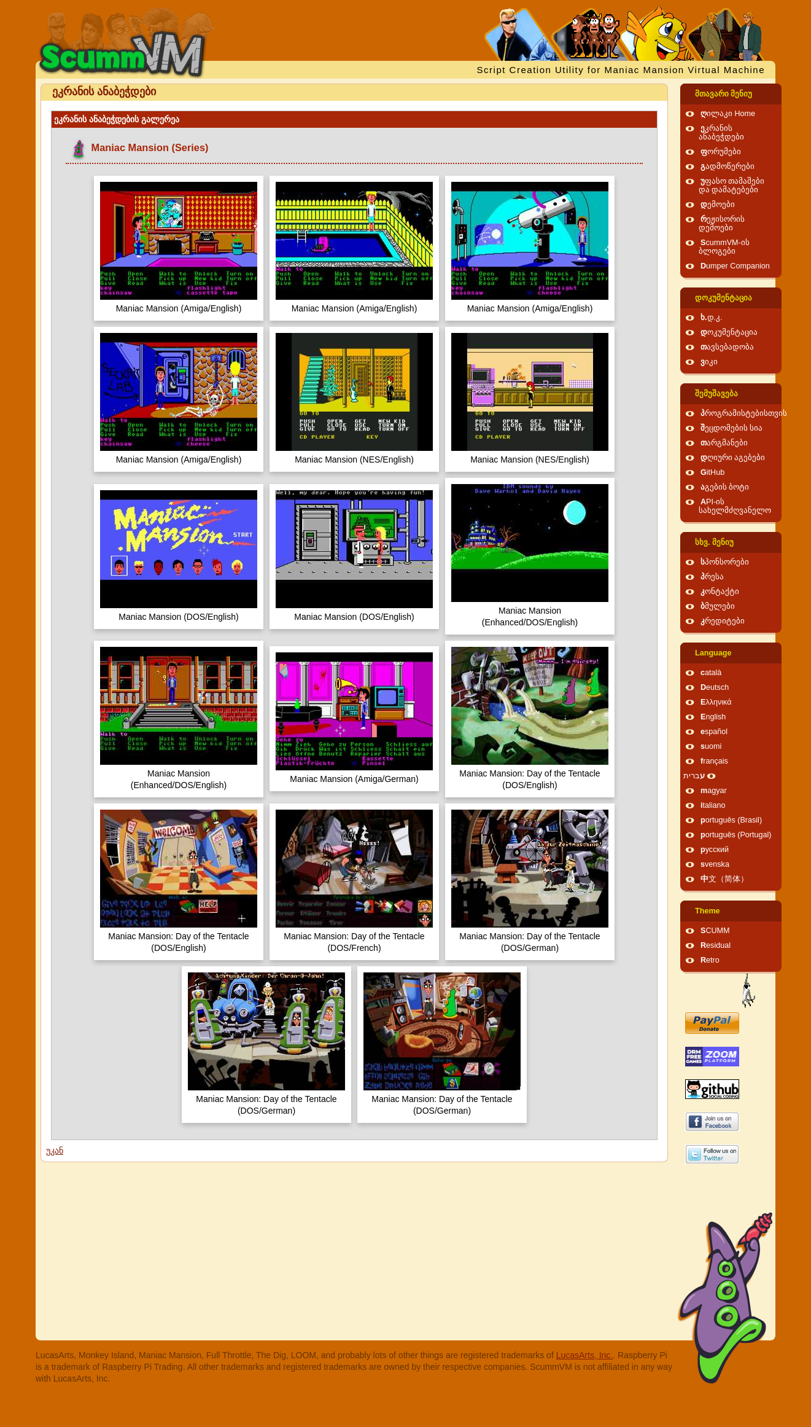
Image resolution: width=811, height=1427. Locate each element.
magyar (713, 790)
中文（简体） (724, 879)
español (714, 731)
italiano (713, 805)
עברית (694, 776)
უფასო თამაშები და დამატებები (732, 185)
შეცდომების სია (731, 428)
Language (713, 653)
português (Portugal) (736, 835)
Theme (707, 911)
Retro (710, 960)
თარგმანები (724, 443)
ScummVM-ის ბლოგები (724, 247)
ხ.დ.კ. (711, 317)
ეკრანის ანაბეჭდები (721, 132)
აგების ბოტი (725, 487)
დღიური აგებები (733, 457)
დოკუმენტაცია (723, 298)
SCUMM (715, 930)
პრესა (712, 577)
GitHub (712, 472)
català (710, 672)
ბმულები (717, 606)
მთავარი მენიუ (724, 94)
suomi (710, 746)
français (714, 761)
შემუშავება (716, 393)
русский (714, 849)
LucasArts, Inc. (584, 1355)
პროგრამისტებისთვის (743, 413)
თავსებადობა (727, 347)
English (713, 717)
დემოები (717, 204)
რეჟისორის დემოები (722, 223)
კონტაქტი (719, 591)
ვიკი (709, 362)
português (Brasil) (731, 820)
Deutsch (714, 687)
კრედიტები (722, 621)
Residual (715, 945)
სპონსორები (724, 562)
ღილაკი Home (727, 113)
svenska (714, 864)
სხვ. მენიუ (714, 542)
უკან (54, 1150)
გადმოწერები (727, 166)
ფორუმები (720, 151)
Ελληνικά (716, 702)
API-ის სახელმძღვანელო (735, 506)
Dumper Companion (735, 266)
